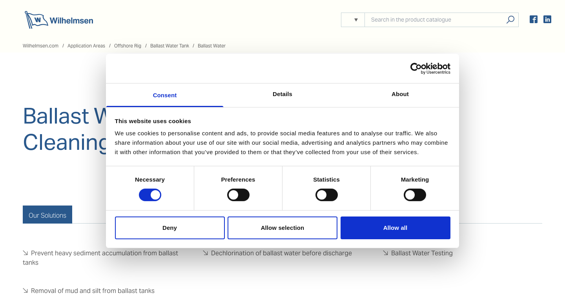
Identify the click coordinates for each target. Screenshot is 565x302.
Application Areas (86, 46)
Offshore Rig (127, 46)
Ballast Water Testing (422, 253)
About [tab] (400, 94)
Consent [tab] (165, 95)
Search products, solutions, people (510, 20)
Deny (169, 227)
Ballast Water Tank (169, 46)
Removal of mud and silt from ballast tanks (93, 291)
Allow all (395, 227)
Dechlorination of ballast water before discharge (281, 253)
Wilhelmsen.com (40, 46)
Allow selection (282, 227)
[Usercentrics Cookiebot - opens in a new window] (416, 68)
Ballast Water (212, 46)
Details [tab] (282, 94)
